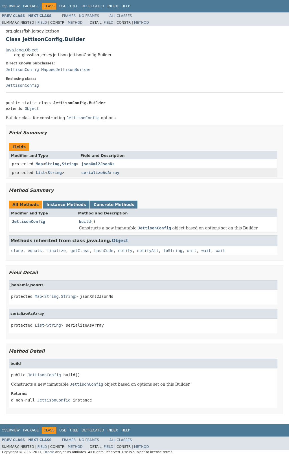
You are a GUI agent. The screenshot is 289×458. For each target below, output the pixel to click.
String (52, 164)
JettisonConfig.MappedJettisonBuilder (48, 69)
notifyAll (148, 250)
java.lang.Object (22, 50)
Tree (73, 6)
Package (31, 6)
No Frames (89, 16)
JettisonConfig (22, 85)
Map (39, 164)
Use (62, 6)
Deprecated (93, 6)
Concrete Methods (114, 204)
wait (192, 250)
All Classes (121, 16)
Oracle (48, 452)
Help (125, 6)
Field (42, 23)
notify (125, 250)
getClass (80, 250)
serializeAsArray (100, 172)
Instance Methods (66, 204)
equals (35, 250)
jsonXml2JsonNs (98, 164)
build (85, 221)
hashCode (103, 250)
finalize (56, 250)
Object (32, 108)
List (40, 172)
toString (172, 250)
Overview (11, 6)
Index (113, 6)
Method (75, 23)
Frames (69, 16)
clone (17, 250)
